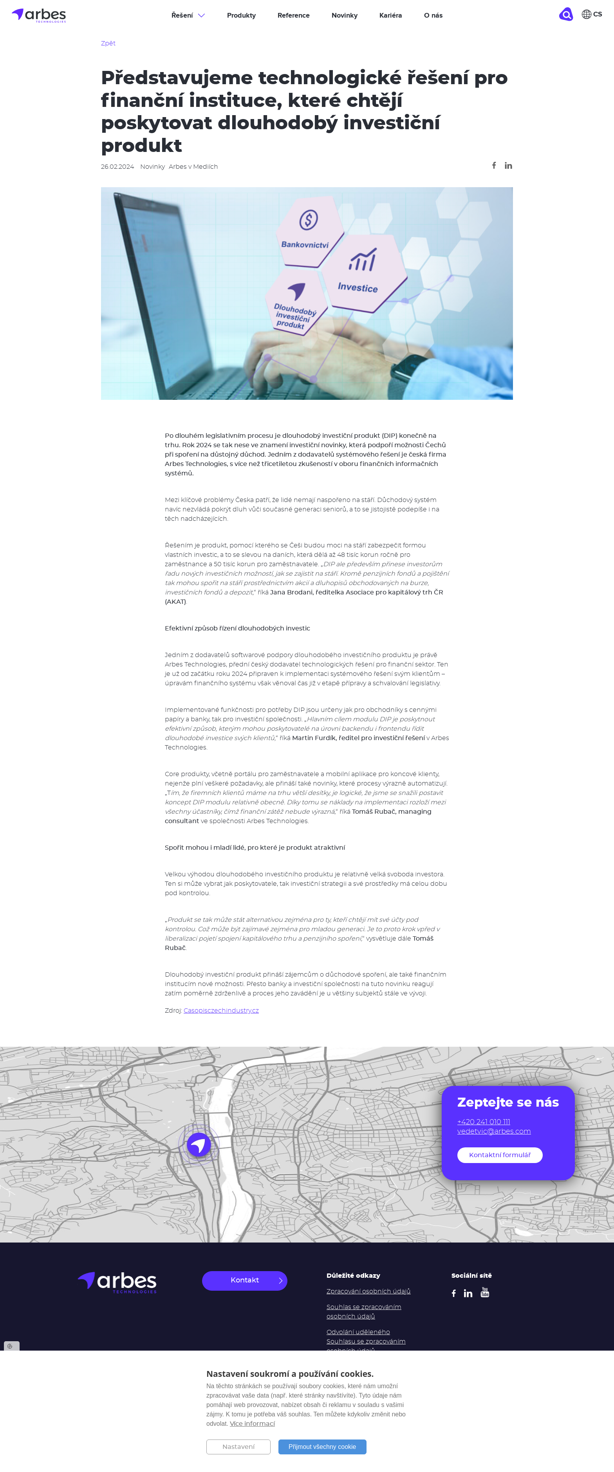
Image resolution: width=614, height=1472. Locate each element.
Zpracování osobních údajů (369, 1291)
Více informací (252, 1424)
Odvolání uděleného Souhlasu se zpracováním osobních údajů (366, 1341)
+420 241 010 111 (483, 1122)
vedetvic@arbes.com (494, 1131)
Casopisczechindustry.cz (221, 1011)
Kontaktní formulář (500, 1155)
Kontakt (245, 1280)
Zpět (108, 43)
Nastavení (238, 1447)
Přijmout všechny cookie (322, 1446)
